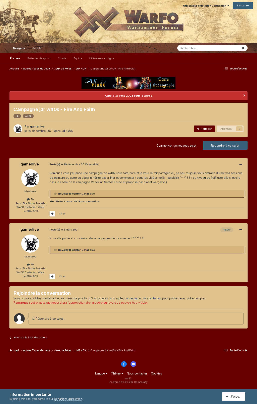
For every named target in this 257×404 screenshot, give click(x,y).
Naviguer (19, 49)
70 (30, 199)
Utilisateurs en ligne (101, 58)
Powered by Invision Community (128, 382)
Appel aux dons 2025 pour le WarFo (128, 95)
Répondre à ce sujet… (48, 318)
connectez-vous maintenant (142, 298)
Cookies (156, 373)
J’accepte (234, 396)
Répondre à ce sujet (225, 145)
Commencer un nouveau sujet (176, 145)
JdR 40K (67, 131)
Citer (62, 213)
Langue (101, 373)
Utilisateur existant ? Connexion (206, 5)
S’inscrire (243, 5)
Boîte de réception (39, 58)
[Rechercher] (199, 48)
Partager (204, 128)
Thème (117, 373)
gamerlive (37, 126)
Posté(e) (69, 164)
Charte (62, 58)
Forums (15, 58)
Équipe (78, 58)
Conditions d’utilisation (68, 398)
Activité (37, 48)
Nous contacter (137, 373)
